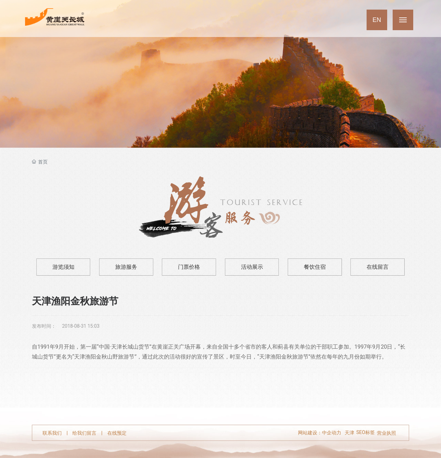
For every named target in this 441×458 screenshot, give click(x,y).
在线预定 (117, 433)
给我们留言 (84, 433)
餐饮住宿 (315, 267)
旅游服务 (126, 267)
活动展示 (252, 267)
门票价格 (189, 267)
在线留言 (378, 267)
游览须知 (63, 267)
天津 (349, 432)
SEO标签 (365, 432)
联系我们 (52, 433)
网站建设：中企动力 (319, 432)
